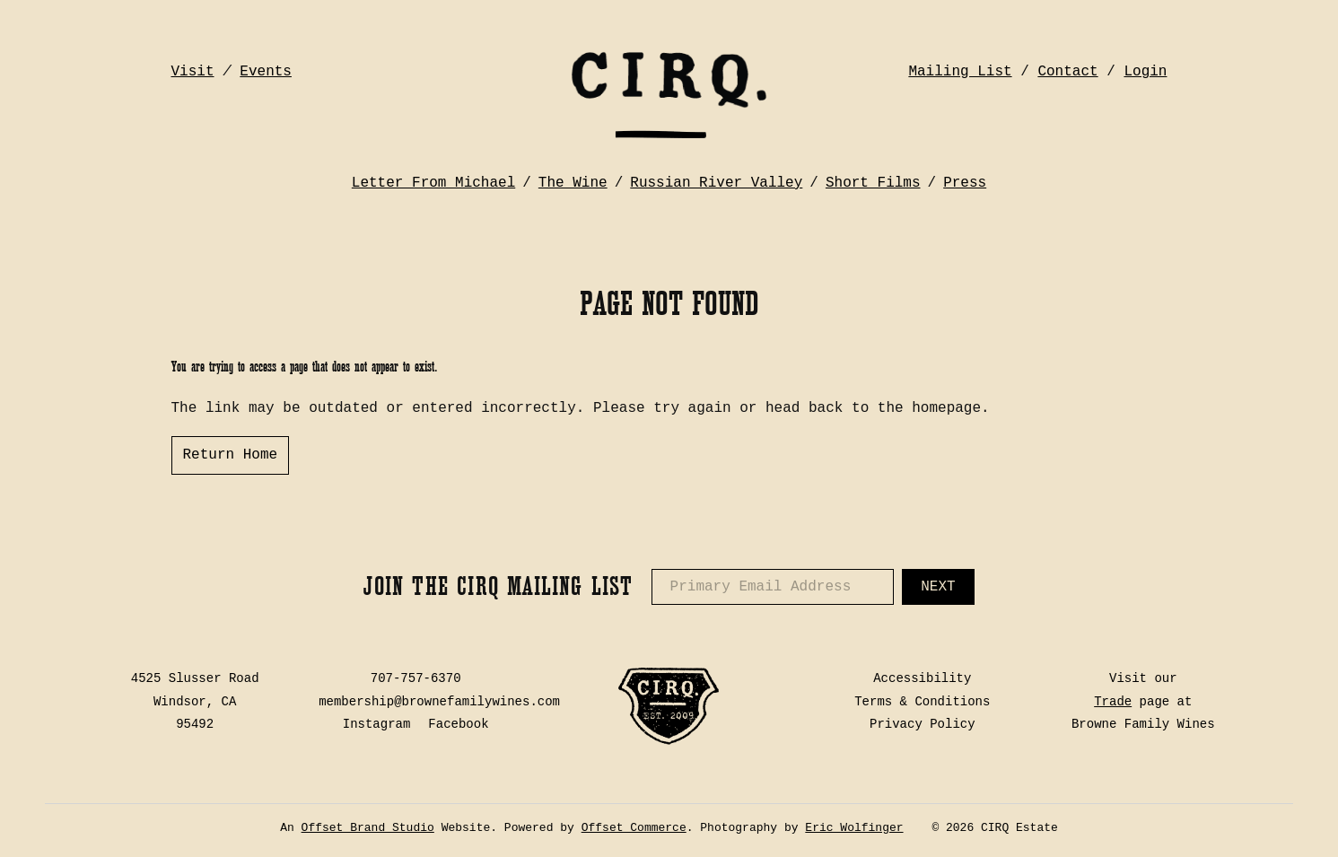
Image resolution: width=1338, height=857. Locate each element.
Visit (192, 72)
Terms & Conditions (922, 702)
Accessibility (922, 678)
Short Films (873, 183)
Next (938, 587)
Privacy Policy (922, 724)
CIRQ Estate (668, 94)
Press (964, 183)
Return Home (230, 455)
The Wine (573, 183)
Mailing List (959, 72)
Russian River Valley (716, 183)
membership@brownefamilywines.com (439, 702)
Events (266, 72)
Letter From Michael (433, 183)
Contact (1067, 72)
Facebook (458, 724)
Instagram (377, 724)
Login (1145, 72)
